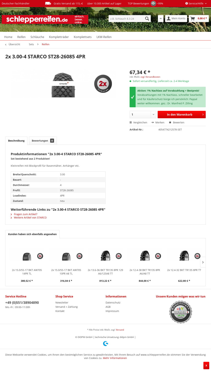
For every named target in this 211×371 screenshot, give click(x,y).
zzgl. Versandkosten (150, 76)
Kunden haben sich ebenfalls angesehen (32, 234)
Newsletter (61, 302)
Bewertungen (43, 141)
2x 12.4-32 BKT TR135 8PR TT (184, 270)
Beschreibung (16, 140)
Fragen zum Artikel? (24, 214)
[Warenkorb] (199, 18)
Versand (120, 329)
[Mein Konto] (176, 18)
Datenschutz (113, 302)
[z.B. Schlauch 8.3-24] (130, 18)
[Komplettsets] (82, 37)
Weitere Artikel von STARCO (29, 217)
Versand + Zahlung (66, 306)
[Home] (8, 37)
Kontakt (59, 311)
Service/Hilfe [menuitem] (194, 3)
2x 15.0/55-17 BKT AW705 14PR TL (27, 271)
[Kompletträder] (59, 37)
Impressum (112, 311)
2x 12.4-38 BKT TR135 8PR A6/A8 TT (145, 271)
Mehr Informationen (115, 358)
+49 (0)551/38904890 (22, 302)
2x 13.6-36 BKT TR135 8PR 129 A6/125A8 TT (105, 271)
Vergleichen (138, 122)
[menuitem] (130, 18)
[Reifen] (21, 37)
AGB (108, 306)
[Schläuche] (37, 37)
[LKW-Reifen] (104, 37)
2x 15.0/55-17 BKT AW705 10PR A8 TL (66, 271)
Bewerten (176, 122)
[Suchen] (147, 18)
